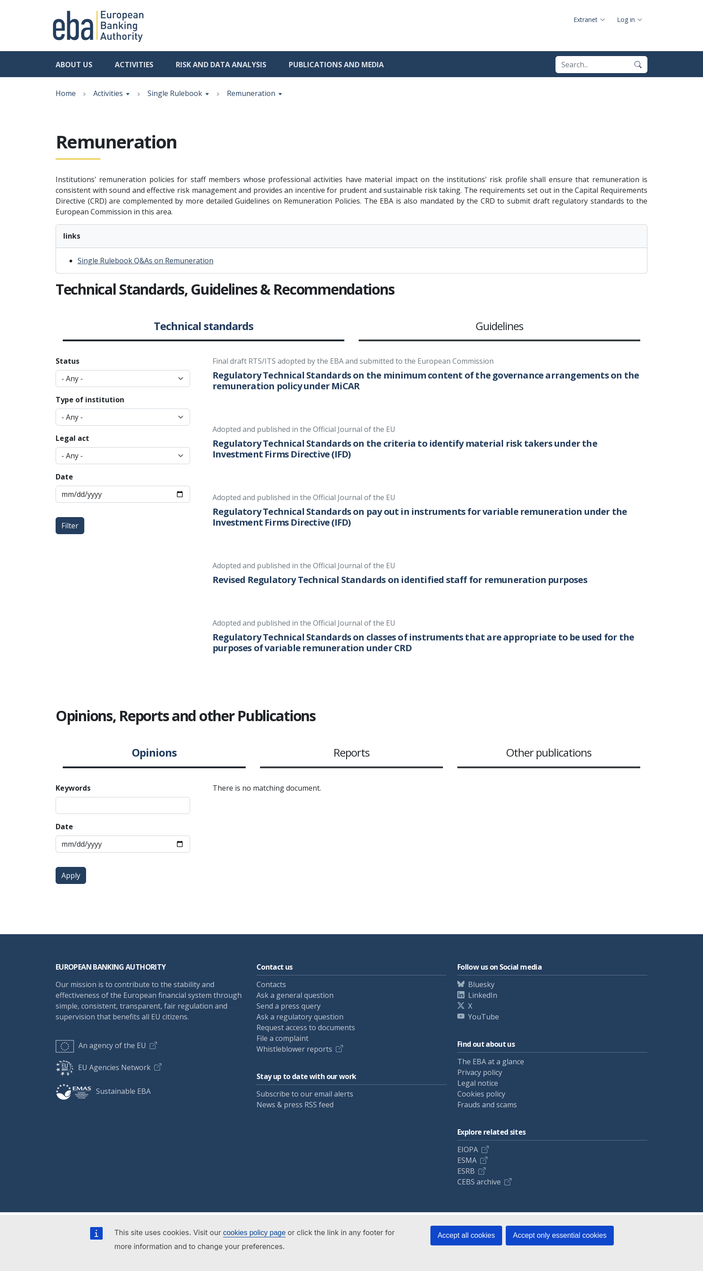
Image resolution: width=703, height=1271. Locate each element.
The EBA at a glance (490, 1061)
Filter (69, 526)
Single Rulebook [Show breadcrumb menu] (175, 93)
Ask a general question (295, 995)
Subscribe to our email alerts (304, 1094)
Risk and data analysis (221, 65)
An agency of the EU (101, 1045)
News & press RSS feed (295, 1105)
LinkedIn (482, 995)
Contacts (271, 984)
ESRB (466, 1171)
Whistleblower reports (294, 1049)
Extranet (585, 19)
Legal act (72, 438)
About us (74, 65)
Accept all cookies (466, 1235)
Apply (70, 875)
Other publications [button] (548, 753)
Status (67, 361)
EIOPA (467, 1149)
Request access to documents (305, 1027)
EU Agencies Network (103, 1067)
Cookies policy (481, 1094)
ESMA (467, 1160)
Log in (626, 19)
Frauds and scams (487, 1105)
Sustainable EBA (103, 1091)
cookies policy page (254, 1232)
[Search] (638, 64)
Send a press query (288, 1006)
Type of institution (90, 400)
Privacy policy (479, 1072)
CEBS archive (479, 1182)
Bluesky (481, 984)
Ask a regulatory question (299, 1017)
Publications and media (336, 65)
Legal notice (477, 1083)
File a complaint (282, 1038)
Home (66, 93)
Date (64, 477)
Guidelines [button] (499, 326)
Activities (134, 65)
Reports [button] (351, 753)
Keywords (73, 788)
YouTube (483, 1017)
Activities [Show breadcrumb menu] (108, 93)
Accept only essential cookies (560, 1235)
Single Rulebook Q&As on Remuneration (145, 261)
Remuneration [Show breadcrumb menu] (251, 93)
